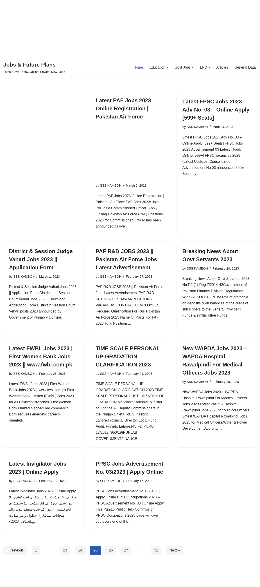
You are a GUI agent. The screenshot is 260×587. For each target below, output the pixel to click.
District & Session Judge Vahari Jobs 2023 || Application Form (41, 259)
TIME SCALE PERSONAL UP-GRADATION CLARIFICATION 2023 (128, 357)
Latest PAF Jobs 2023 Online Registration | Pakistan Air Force (123, 108)
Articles (222, 67)
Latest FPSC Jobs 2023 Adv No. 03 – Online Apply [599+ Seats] (215, 109)
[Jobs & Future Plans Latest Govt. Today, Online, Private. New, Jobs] (34, 67)
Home (138, 67)
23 (65, 557)
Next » (175, 557)
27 (126, 557)
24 (80, 557)
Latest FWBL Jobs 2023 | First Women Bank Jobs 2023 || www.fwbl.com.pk (40, 357)
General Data (245, 67)
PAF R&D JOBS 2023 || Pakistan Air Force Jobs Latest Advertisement (126, 259)
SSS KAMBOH (110, 185)
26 (111, 557)
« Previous (15, 557)
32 (156, 557)
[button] (167, 67)
